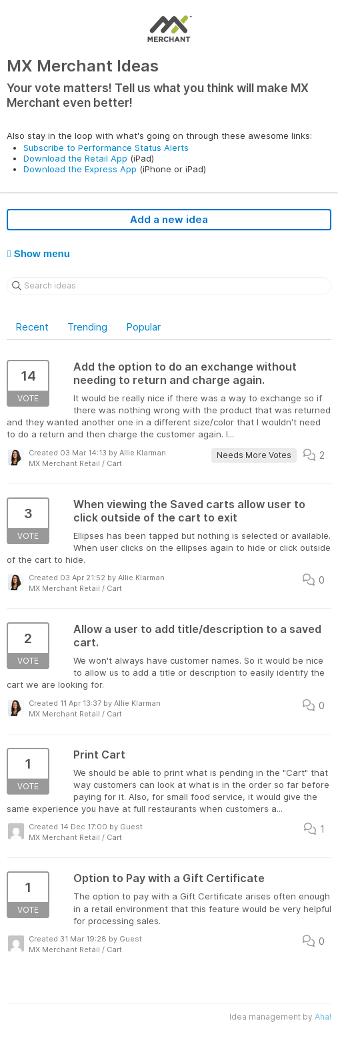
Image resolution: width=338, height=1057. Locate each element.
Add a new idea (169, 219)
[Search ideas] (169, 285)
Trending (87, 327)
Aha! (323, 1017)
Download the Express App (80, 169)
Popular (143, 327)
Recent (32, 327)
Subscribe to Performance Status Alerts (106, 147)
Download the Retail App (75, 158)
